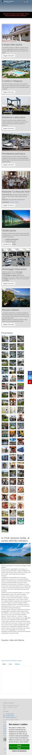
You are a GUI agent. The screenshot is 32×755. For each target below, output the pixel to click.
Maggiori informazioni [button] (8, 55)
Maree (10, 664)
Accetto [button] (19, 745)
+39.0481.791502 (14, 202)
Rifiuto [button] (19, 748)
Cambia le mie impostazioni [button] (19, 751)
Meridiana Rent (7, 244)
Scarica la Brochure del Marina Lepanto (11, 660)
